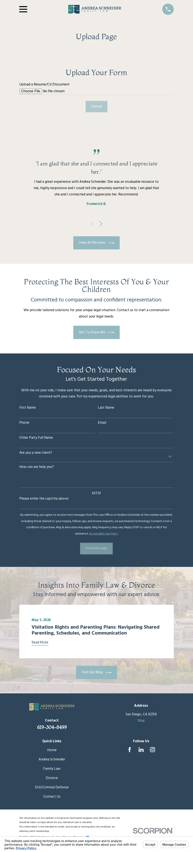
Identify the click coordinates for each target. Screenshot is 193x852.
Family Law (51, 769)
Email (102, 423)
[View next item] (100, 223)
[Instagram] (152, 749)
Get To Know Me (96, 332)
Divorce (52, 778)
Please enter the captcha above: (44, 499)
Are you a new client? (35, 453)
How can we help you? (36, 467)
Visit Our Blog (97, 672)
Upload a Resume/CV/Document (44, 84)
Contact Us (51, 797)
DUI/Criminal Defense (52, 787)
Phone (24, 423)
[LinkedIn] (141, 749)
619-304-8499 (52, 727)
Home (52, 750)
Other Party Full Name (36, 438)
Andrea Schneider (52, 759)
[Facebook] (129, 749)
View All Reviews (96, 243)
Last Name (106, 408)
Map (141, 721)
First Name (27, 408)
